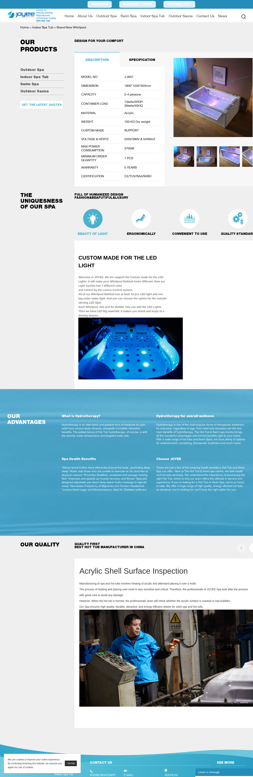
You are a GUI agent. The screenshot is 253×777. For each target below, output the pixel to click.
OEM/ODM (99, 4)
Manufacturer (137, 4)
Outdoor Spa (106, 16)
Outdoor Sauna (181, 16)
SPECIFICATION (142, 60)
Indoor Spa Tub (152, 16)
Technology (179, 4)
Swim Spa (129, 16)
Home (69, 16)
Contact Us (205, 16)
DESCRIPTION (97, 60)
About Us (85, 16)
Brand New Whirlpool (71, 27)
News (222, 16)
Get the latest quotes (42, 104)
